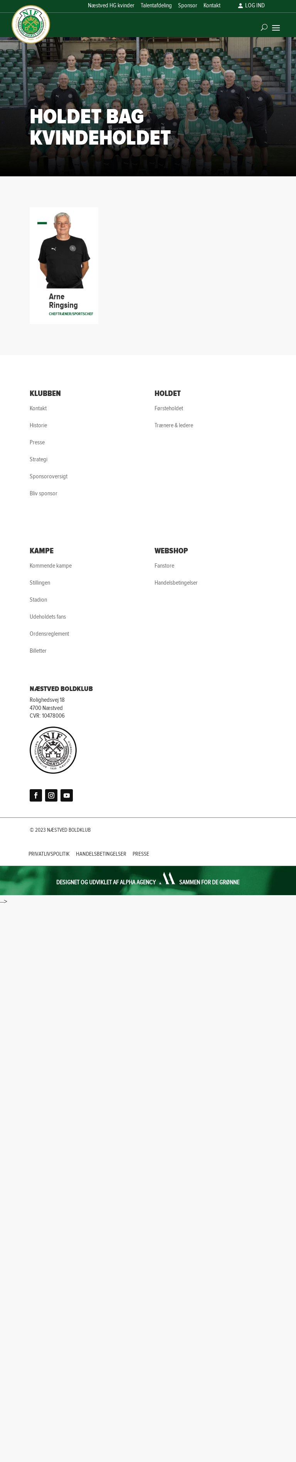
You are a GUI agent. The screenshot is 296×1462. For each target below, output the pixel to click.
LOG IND (255, 6)
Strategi (38, 459)
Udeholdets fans (48, 617)
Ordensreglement (49, 634)
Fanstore (164, 566)
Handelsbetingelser (176, 583)
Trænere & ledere (174, 425)
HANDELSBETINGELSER (101, 854)
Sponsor (187, 6)
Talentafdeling (156, 6)
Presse (37, 442)
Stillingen (40, 583)
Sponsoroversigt (48, 476)
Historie (38, 425)
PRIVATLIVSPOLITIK (49, 854)
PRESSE (141, 854)
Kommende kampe (51, 566)
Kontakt (212, 6)
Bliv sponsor (43, 493)
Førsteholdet (169, 408)
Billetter (38, 651)
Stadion (38, 600)
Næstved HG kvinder (111, 6)
